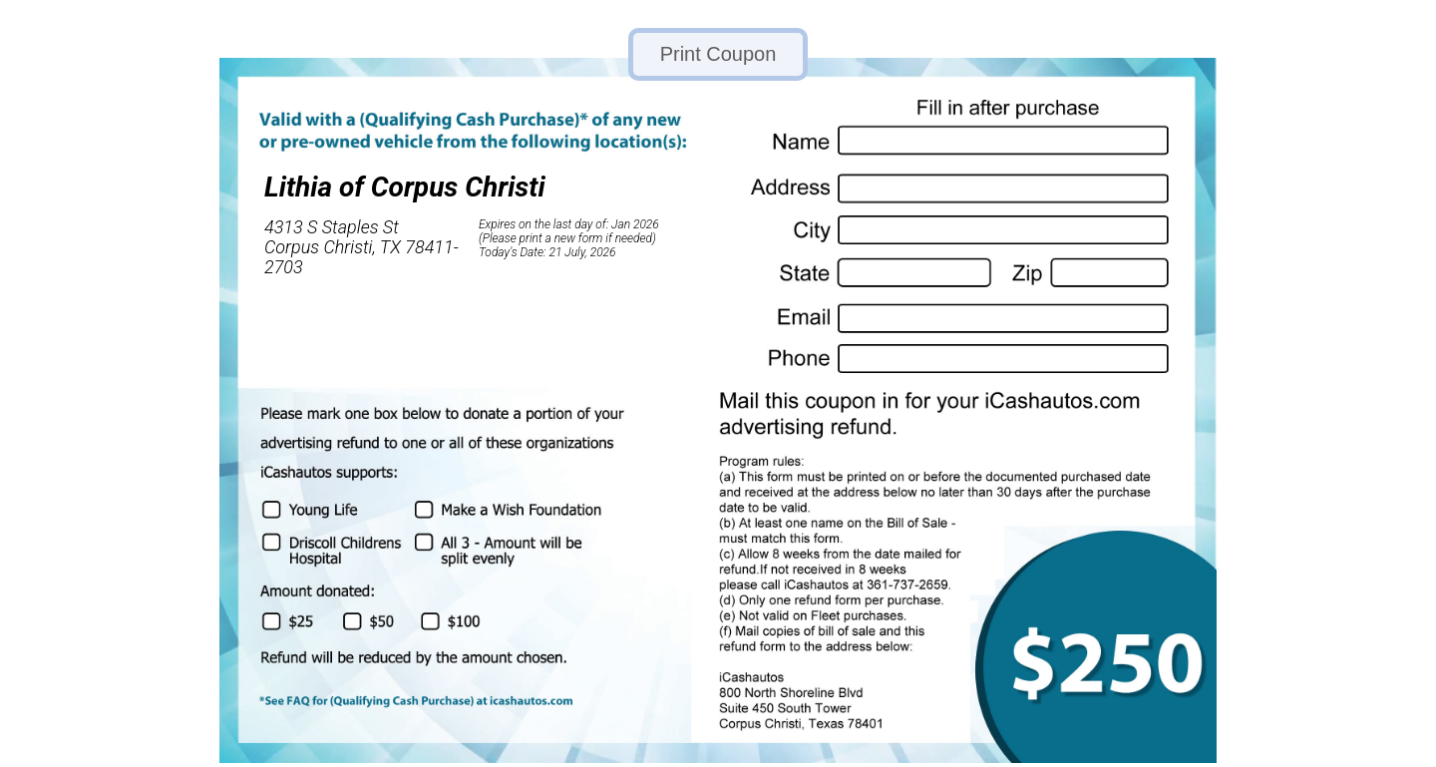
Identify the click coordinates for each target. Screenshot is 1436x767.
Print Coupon (718, 54)
